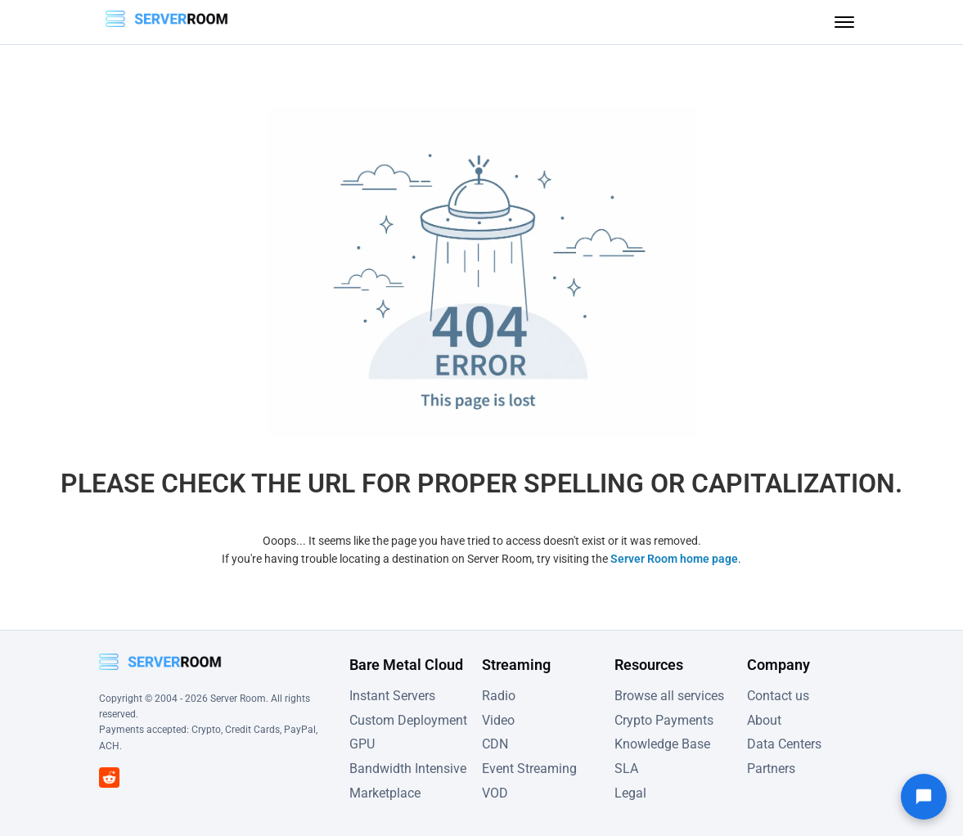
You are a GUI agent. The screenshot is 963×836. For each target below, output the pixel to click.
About (764, 720)
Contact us (778, 695)
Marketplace (385, 793)
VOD (495, 793)
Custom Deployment (408, 720)
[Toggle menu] (844, 22)
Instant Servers (392, 695)
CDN (495, 744)
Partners (771, 768)
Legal (630, 793)
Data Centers (784, 744)
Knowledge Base (662, 744)
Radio (498, 695)
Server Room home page (674, 558)
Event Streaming (529, 768)
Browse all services (669, 695)
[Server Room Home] (167, 22)
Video (498, 720)
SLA (626, 768)
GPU (362, 744)
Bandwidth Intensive (407, 768)
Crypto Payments (663, 720)
